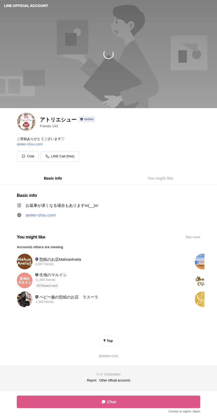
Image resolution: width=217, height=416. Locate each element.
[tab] (53, 178)
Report (91, 380)
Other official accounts (115, 380)
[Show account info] (87, 119)
